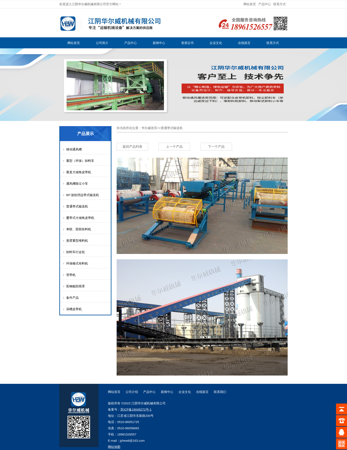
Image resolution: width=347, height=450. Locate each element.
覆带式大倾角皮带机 (80, 218)
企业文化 (216, 43)
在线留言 (244, 43)
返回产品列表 (132, 146)
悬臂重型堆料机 (77, 240)
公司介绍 (132, 392)
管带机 (71, 275)
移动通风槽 (74, 149)
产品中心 (264, 4)
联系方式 (279, 4)
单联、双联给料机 (78, 229)
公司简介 (102, 43)
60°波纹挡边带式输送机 (82, 195)
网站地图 (114, 447)
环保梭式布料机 (77, 263)
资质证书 (187, 43)
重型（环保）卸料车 (80, 160)
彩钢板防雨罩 (75, 286)
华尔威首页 (149, 128)
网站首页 (249, 4)
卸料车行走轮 (75, 252)
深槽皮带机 (74, 309)
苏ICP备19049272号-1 (136, 409)
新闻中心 (159, 43)
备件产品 (72, 297)
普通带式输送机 (77, 206)
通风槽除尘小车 (77, 183)
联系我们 (220, 392)
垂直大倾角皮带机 (78, 172)
